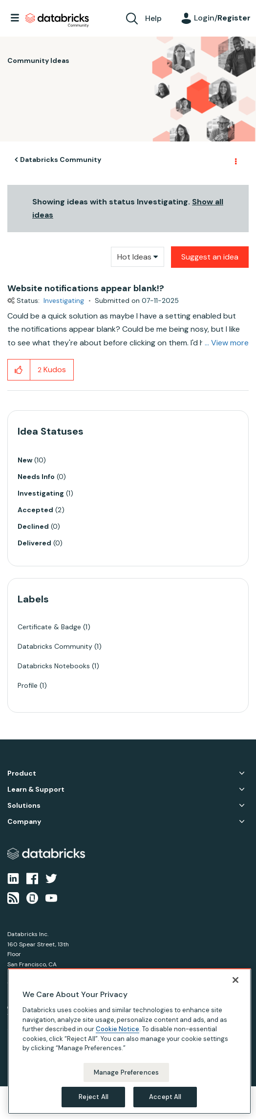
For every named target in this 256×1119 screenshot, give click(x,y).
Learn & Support (35, 789)
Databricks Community (57, 20)
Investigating (63, 300)
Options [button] (235, 160)
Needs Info (36, 476)
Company (24, 822)
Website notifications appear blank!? (85, 288)
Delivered (34, 543)
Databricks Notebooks (54, 665)
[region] (129, 1041)
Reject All (93, 1097)
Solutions (24, 805)
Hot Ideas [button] (134, 257)
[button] (18, 370)
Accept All (165, 1097)
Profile (28, 685)
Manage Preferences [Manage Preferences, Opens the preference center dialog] (126, 1072)
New (25, 460)
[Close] (235, 980)
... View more (227, 343)
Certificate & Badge (49, 626)
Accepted (35, 509)
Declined (33, 526)
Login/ (222, 18)
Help (153, 18)
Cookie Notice (117, 1029)
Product (21, 773)
